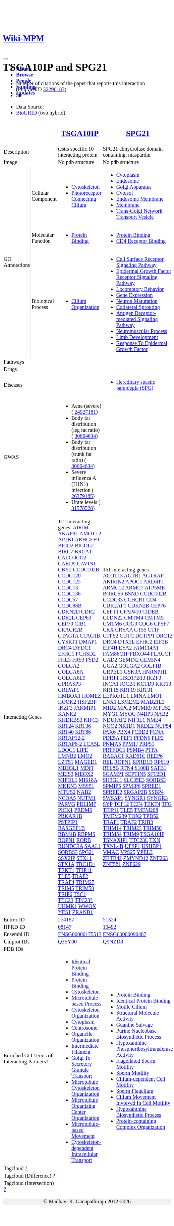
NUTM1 (86, 798)
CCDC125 (69, 581)
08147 (64, 927)
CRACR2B (70, 630)
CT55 (140, 630)
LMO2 (84, 756)
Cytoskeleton (85, 187)
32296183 (53, 89)
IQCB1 (127, 684)
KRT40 (66, 732)
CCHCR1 (134, 599)
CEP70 (65, 624)
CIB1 (80, 624)
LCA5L (91, 744)
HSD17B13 (133, 678)
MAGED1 (86, 762)
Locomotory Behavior (140, 289)
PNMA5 (112, 744)
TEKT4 (152, 804)
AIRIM (81, 527)
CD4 (152, 599)
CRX (108, 630)
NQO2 (110, 726)
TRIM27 (85, 882)
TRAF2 (80, 876)
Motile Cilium (131, 1007)
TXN (154, 840)
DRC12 (164, 636)
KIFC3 (91, 720)
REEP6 (155, 756)
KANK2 (67, 714)
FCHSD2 (86, 654)
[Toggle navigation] (5, 59)
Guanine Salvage (134, 1025)
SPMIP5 (112, 786)
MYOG (127, 714)
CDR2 (88, 612)
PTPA (151, 750)
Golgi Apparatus (134, 187)
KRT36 (83, 726)
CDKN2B (138, 605)
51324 (109, 919)
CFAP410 (130, 612)
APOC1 (133, 581)
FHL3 (64, 660)
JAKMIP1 (85, 708)
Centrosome (84, 1028)
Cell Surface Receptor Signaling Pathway (140, 262)
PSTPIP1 (68, 822)
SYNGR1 (135, 798)
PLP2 (158, 738)
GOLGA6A (70, 672)
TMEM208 (146, 810)
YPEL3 (144, 852)
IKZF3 (65, 708)
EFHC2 (144, 642)
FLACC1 (161, 654)
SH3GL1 (112, 780)
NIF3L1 (137, 720)
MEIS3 (65, 774)
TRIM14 (112, 828)
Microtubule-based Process (86, 1001)
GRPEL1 (113, 672)
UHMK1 (67, 906)
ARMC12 (113, 587)
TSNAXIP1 (115, 840)
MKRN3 (67, 786)
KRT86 (83, 732)
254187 (66, 919)
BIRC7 (65, 551)
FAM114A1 (146, 648)
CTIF (154, 630)
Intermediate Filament (85, 1049)
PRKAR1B (70, 816)
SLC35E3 (133, 780)
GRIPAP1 (68, 690)
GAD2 (110, 660)
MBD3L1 (68, 768)
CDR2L (66, 618)
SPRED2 (112, 792)
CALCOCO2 (72, 557)
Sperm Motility (132, 1073)
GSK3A (132, 672)
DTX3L (126, 642)
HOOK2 (67, 702)
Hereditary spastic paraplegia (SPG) (135, 385)
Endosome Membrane (140, 199)
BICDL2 (84, 545)
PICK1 (65, 810)
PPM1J (130, 744)
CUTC (127, 636)
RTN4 (126, 768)
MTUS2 (66, 792)
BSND (131, 593)
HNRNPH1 (154, 672)
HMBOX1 (69, 696)
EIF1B (161, 642)
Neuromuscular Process (141, 331)
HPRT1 (111, 678)
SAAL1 (92, 846)
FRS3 (78, 660)
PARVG (66, 804)
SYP (108, 804)
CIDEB (150, 612)
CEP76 (158, 605)
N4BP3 (145, 714)
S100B (142, 768)
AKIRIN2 (113, 581)
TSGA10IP (80, 133)
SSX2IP (66, 858)
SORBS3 (68, 852)
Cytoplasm (127, 175)
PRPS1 (146, 744)
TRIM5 (66, 888)
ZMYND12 (136, 858)
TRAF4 (66, 882)
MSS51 (86, 786)
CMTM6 (112, 624)
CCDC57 (68, 599)
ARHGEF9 (87, 539)
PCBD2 (139, 732)
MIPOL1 (67, 780)
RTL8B (111, 768)
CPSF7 (161, 624)
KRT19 (128, 690)
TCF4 (136, 804)
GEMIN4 (150, 660)
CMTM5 (154, 618)
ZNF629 (131, 864)
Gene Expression (134, 295)
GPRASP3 (69, 684)
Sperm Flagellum (135, 1091)
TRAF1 (111, 822)
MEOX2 (84, 774)
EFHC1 (66, 654)
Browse (24, 74)
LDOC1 (66, 750)
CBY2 (65, 569)
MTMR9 (142, 708)
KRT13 (163, 684)
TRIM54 (112, 834)
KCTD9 (145, 684)
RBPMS (86, 834)
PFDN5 (142, 738)
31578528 (82, 508)
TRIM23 (132, 828)
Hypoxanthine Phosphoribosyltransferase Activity (144, 1049)
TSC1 (79, 894)
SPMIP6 (131, 786)
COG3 (130, 624)
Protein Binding (80, 238)
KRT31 (145, 690)
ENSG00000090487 (125, 934)
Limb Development (137, 337)
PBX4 (123, 732)
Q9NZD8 (113, 941)
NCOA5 (67, 798)
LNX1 (110, 702)
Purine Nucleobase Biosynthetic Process (138, 1034)
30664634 (85, 436)
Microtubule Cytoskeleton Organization (85, 1088)
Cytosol (124, 193)
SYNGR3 (157, 798)
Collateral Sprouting (138, 307)
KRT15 (111, 690)
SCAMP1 (113, 774)
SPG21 (138, 133)
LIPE (82, 750)
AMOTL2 (90, 533)
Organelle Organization (85, 1037)
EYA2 (125, 648)
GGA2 (110, 666)
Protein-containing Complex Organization (140, 1124)
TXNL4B (113, 846)
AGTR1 (132, 575)
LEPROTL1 (116, 696)
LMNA (138, 696)
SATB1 (158, 768)
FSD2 (92, 660)
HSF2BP (86, 702)
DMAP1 (88, 642)
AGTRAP (152, 575)
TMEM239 (115, 816)
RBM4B (67, 834)
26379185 (82, 496)
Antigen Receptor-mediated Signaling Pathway (137, 319)
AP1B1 (66, 539)
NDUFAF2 (115, 720)
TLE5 (64, 876)
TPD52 (151, 816)
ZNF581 (112, 864)
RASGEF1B (71, 828)
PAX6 (109, 732)
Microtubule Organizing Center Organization (85, 1109)
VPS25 (127, 852)
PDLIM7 (86, 804)
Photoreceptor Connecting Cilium (86, 199)
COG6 (145, 624)
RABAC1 (113, 756)
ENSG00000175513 (80, 934)
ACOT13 (113, 575)
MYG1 (110, 714)
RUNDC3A (70, 846)
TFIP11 (83, 870)
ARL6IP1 (153, 581)
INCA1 (111, 684)
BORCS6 (113, 593)
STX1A (66, 864)
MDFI (87, 768)
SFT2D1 (156, 774)
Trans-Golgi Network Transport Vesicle (139, 214)
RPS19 (161, 762)
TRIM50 (84, 888)
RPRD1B (142, 762)
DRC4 (65, 648)
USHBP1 (151, 846)
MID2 (109, 708)
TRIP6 (65, 894)
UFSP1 (132, 846)
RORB (83, 840)
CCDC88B (69, 605)
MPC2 (124, 708)
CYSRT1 (68, 642)
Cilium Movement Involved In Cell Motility (143, 1100)
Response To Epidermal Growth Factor (141, 346)
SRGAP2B (135, 792)
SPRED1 (151, 786)
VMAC (111, 852)
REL (108, 762)
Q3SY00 (67, 941)
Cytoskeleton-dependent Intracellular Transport (86, 1151)
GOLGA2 (68, 666)
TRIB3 (145, 822)
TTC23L (84, 900)
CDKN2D (69, 612)
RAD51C (135, 756)
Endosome (127, 181)
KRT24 (66, 726)
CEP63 (83, 618)
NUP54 (163, 726)
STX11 (84, 858)
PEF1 (127, 738)
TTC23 (65, 900)
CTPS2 (110, 636)
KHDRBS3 (70, 720)
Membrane (127, 205)
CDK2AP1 (114, 605)
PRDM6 (83, 810)
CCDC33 (113, 599)
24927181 (85, 412)
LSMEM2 (129, 702)
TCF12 (121, 804)
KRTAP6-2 (70, 744)
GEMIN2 (128, 660)
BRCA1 (83, 551)
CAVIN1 (86, 563)
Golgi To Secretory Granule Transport (81, 1067)
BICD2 (65, 545)
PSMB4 (135, 750)
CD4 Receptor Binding (141, 241)
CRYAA (124, 630)
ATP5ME (154, 587)
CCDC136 (69, 593)
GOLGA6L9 (71, 678)
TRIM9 (131, 834)
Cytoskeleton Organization (85, 1013)
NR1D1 (126, 726)
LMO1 (154, 696)
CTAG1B (90, 636)
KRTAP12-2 (71, 738)
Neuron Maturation (137, 301)
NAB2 (84, 792)
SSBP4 (156, 792)
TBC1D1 (86, 864)
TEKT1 (66, 870)
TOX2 (135, 816)
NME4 (154, 720)
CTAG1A (68, 636)
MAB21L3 (152, 702)
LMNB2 (67, 756)
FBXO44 (140, 654)
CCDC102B (86, 569)
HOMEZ (91, 696)
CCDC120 (69, 575)
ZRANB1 (82, 912)
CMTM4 (133, 618)
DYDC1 (82, 648)
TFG (167, 804)
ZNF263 (159, 858)
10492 (109, 927)
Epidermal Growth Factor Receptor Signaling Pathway (143, 277)
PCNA (157, 732)
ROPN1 (66, 840)
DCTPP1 (145, 636)
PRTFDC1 (114, 750)
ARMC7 (134, 587)
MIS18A (88, 780)
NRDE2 (145, 726)
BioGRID (26, 113)
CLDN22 (113, 618)
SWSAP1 (113, 798)
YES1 (64, 912)
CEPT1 (111, 612)
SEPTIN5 (135, 774)
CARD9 (66, 563)
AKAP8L (68, 533)
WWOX (87, 906)
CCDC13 (68, 587)
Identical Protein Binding (80, 968)
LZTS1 (65, 762)
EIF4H (110, 648)
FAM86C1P (115, 654)
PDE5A (111, 738)
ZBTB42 (112, 858)
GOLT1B (151, 666)
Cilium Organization (85, 304)
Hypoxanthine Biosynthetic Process (138, 1112)
